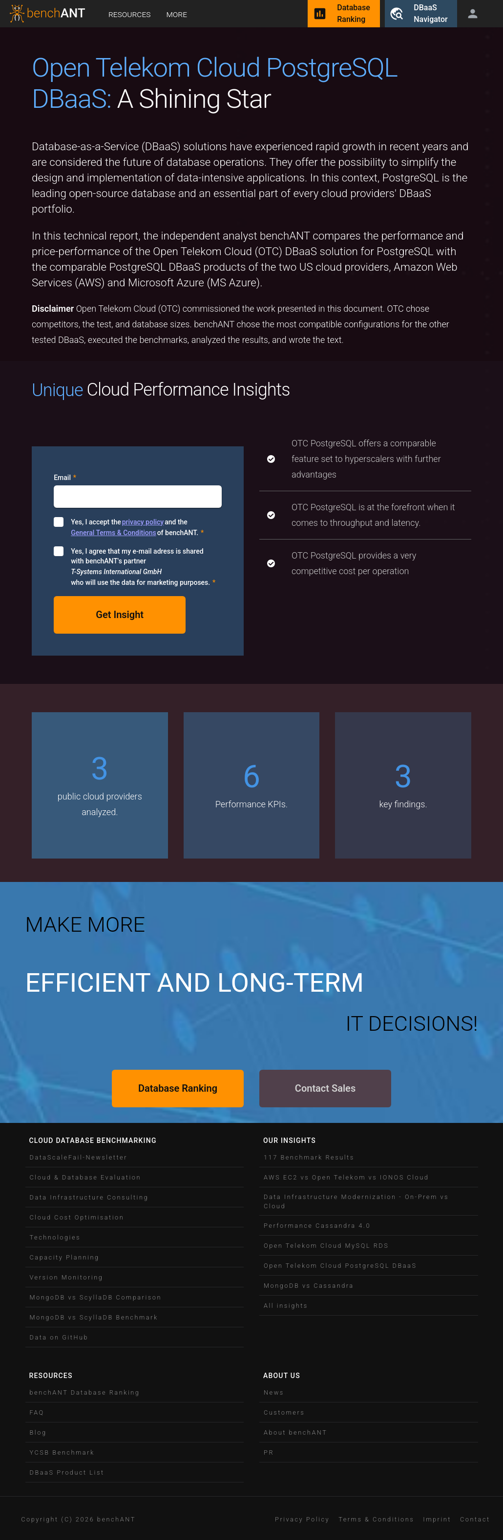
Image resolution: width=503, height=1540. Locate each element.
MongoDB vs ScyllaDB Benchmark (94, 1317)
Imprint (437, 1519)
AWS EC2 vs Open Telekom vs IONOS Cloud (346, 1177)
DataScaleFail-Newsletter (79, 1157)
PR (269, 1452)
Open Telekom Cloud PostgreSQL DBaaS (340, 1265)
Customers (284, 1412)
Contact (475, 1519)
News (274, 1392)
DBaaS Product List (67, 1472)
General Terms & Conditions (113, 533)
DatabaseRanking (343, 13)
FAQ (37, 1412)
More (176, 14)
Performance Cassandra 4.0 (317, 1225)
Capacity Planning (65, 1257)
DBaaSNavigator (420, 13)
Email (65, 477)
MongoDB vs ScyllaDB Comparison (96, 1297)
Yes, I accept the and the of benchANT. (137, 527)
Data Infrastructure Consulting (89, 1197)
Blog (38, 1432)
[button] (134, 1157)
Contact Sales (325, 1088)
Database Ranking (177, 1088)
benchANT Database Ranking (85, 1392)
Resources (129, 14)
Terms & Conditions (376, 1519)
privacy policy (143, 522)
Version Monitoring (67, 1277)
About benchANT (295, 1432)
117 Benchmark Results (309, 1157)
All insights (286, 1305)
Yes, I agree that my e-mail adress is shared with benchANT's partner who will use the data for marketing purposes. (143, 567)
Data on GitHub (59, 1337)
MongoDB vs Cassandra (309, 1285)
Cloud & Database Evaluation (85, 1177)
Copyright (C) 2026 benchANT (78, 1519)
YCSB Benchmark (62, 1452)
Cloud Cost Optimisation (77, 1217)
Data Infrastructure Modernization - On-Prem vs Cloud (356, 1201)
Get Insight (120, 614)
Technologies (55, 1237)
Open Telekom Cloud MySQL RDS (326, 1245)
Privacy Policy (302, 1519)
